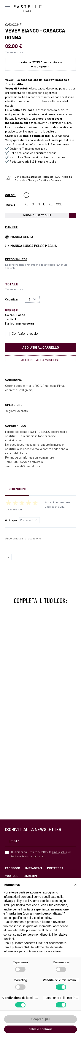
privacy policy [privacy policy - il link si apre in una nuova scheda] (12, 900)
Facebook (12, 868)
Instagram (33, 868)
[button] (75, 884)
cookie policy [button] (42, 917)
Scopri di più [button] (40, 1019)
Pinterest (55, 868)
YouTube (11, 876)
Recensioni (17, 489)
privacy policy (59, 852)
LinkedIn (30, 876)
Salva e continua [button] (40, 1029)
